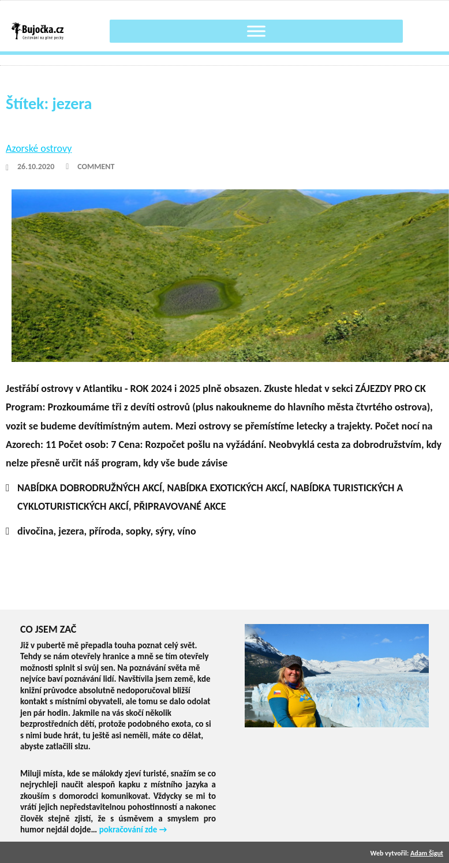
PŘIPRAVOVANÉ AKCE (180, 506)
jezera (71, 531)
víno (186, 531)
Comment (95, 166)
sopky (138, 531)
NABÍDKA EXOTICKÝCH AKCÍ (226, 487)
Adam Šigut (426, 853)
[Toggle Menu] (256, 30)
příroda (105, 531)
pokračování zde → (133, 829)
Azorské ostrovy (39, 148)
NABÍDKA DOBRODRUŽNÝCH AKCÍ (89, 487)
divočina (35, 531)
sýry (163, 531)
